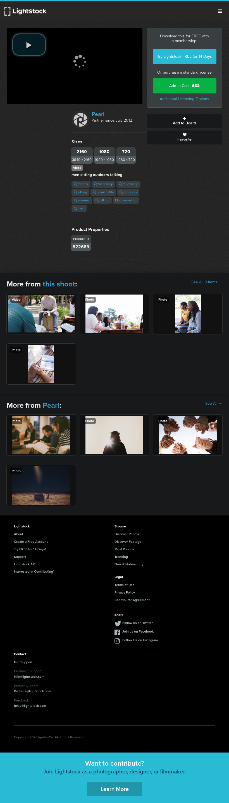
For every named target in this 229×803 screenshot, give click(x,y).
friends (81, 184)
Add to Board (185, 121)
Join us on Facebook (138, 631)
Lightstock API (24, 564)
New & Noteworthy (129, 564)
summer (82, 200)
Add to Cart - (184, 86)
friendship (103, 184)
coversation (126, 200)
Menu (220, 11)
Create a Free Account (31, 541)
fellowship (128, 184)
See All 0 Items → (206, 282)
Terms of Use (125, 584)
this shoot (59, 284)
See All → (213, 403)
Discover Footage (128, 541)
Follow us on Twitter (137, 622)
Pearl (98, 114)
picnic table (103, 192)
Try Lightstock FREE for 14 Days (184, 56)
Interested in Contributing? (34, 571)
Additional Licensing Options (184, 99)
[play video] (29, 44)
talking (102, 200)
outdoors (128, 192)
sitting (80, 192)
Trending (121, 556)
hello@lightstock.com (30, 705)
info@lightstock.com (29, 676)
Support (20, 556)
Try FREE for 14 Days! (30, 549)
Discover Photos (127, 534)
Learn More (115, 789)
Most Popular (124, 549)
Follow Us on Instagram (140, 640)
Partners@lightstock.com (32, 691)
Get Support (23, 662)
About (18, 534)
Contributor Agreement (132, 599)
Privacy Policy (125, 592)
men (79, 208)
